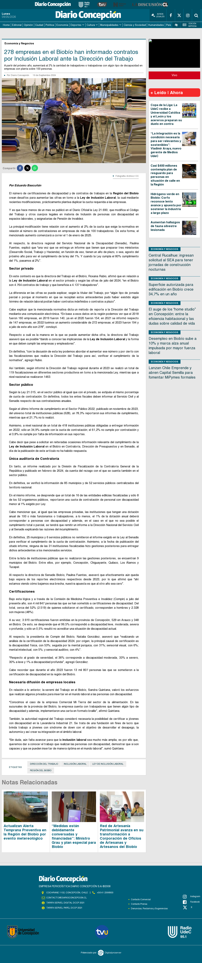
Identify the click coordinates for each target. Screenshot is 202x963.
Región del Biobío (40, 770)
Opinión (28, 25)
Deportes (76, 25)
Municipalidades (109, 25)
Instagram (191, 896)
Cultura (91, 25)
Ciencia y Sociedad (135, 25)
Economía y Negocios (164, 249)
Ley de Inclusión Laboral (108, 764)
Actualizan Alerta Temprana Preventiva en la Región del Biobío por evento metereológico (25, 832)
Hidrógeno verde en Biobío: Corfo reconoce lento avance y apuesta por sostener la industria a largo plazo (166, 203)
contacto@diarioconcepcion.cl (66, 897)
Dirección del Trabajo (44, 764)
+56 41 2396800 (105, 892)
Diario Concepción (20, 75)
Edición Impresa (190, 25)
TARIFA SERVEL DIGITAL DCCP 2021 (65, 902)
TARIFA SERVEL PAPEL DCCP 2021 (64, 908)
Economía (62, 25)
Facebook (191, 902)
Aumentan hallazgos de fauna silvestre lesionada (165, 226)
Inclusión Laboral (75, 764)
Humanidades (156, 25)
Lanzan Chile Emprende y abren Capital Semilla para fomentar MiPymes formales (172, 372)
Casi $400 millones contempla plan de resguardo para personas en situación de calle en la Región (165, 175)
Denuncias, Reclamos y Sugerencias (149, 908)
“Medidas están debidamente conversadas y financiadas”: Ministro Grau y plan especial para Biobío (74, 836)
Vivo (174, 75)
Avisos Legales (157, 15)
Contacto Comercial (141, 899)
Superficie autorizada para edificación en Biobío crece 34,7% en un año (171, 289)
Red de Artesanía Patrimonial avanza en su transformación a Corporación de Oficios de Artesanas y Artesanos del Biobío (121, 836)
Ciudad (39, 25)
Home (6, 25)
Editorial (17, 25)
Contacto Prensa (139, 904)
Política (50, 25)
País (168, 25)
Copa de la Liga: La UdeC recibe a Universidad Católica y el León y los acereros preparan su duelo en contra (166, 114)
